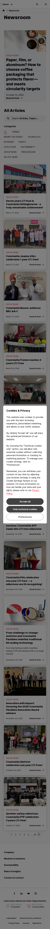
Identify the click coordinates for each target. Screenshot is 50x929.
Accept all (25, 501)
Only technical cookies (25, 509)
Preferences (25, 517)
